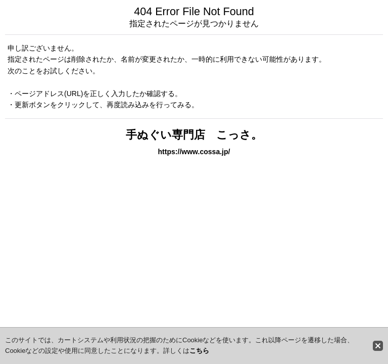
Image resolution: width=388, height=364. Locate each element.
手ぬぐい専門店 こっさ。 (194, 134)
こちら (199, 350)
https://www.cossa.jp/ (194, 152)
